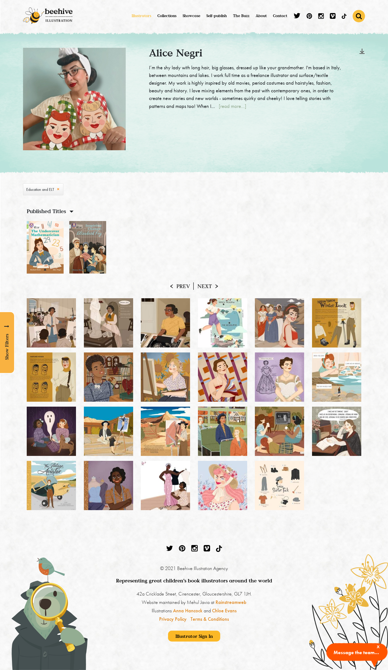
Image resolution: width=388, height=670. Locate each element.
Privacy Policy (173, 619)
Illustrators (141, 15)
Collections (166, 15)
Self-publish (216, 15)
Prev (183, 286)
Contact (280, 15)
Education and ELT (40, 189)
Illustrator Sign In (194, 636)
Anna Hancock (187, 610)
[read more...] (232, 106)
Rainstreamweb (231, 602)
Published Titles (46, 211)
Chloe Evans (224, 610)
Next (204, 286)
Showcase (191, 15)
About (261, 15)
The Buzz (241, 15)
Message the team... (356, 652)
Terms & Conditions (210, 619)
